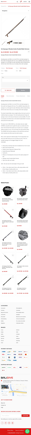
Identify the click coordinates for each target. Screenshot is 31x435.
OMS (17, 342)
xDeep (2, 332)
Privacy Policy (10, 430)
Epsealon (2, 336)
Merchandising (3, 318)
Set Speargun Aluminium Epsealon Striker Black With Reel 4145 (7, 267)
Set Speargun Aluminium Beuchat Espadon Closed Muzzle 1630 (6, 244)
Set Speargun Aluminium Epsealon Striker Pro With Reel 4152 (7, 222)
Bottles (2, 320)
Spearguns (18, 314)
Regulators (3, 323)
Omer (2, 342)
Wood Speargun (9, 68)
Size (3, 77)
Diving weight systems (20, 312)
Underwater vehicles (19, 323)
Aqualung (18, 340)
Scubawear (18, 310)
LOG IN (25, 1)
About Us (3, 403)
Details (2, 96)
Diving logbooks (19, 308)
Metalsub (18, 338)
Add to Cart (9, 90)
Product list (3, 6)
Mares (17, 336)
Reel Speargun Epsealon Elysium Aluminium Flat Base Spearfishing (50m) (7, 199)
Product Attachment (20, 96)
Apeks (2, 334)
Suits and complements (20, 318)
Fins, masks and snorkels (20, 320)
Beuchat (2, 338)
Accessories (3, 308)
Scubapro (18, 334)
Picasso (2, 340)
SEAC (17, 332)
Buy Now (23, 90)
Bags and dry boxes (4, 312)
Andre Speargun (23, 68)
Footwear (2, 310)
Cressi (2, 329)
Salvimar (17, 329)
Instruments (3, 314)
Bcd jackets (3, 316)
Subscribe (25, 415)
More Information (10, 96)
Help (2, 407)
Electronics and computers (21, 316)
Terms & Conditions (19, 430)
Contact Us (3, 405)
